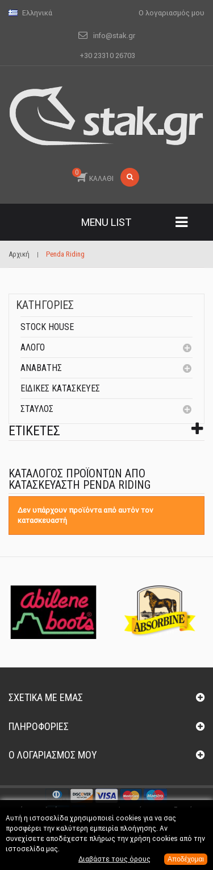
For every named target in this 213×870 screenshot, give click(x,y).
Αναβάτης (41, 367)
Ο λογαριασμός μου (53, 755)
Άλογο (32, 347)
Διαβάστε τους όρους (114, 859)
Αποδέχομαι (186, 859)
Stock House (47, 326)
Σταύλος (36, 408)
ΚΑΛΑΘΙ (93, 175)
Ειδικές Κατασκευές (60, 388)
